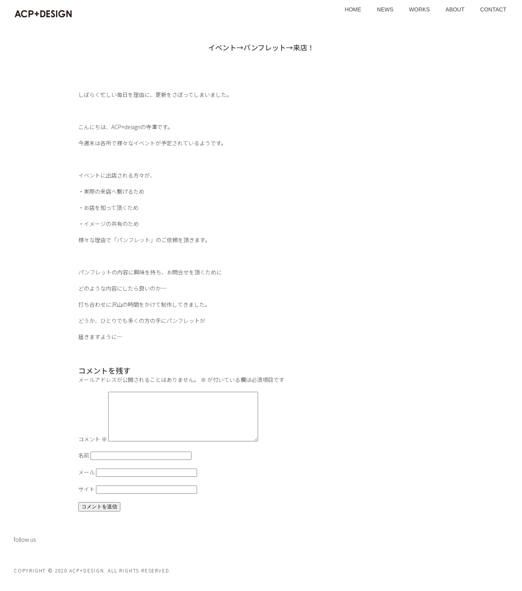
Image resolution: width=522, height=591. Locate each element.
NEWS (385, 9)
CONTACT (493, 9)
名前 (83, 465)
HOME (353, 9)
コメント (92, 448)
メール (86, 481)
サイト (86, 498)
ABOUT (455, 9)
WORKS (419, 9)
